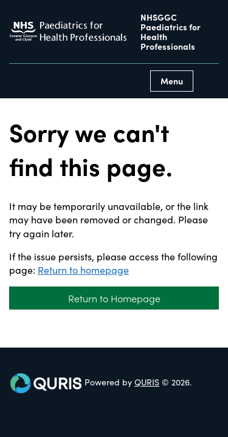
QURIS (146, 382)
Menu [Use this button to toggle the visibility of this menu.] (172, 81)
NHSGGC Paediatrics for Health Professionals (170, 31)
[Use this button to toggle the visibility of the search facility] (209, 81)
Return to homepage (83, 269)
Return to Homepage (114, 298)
